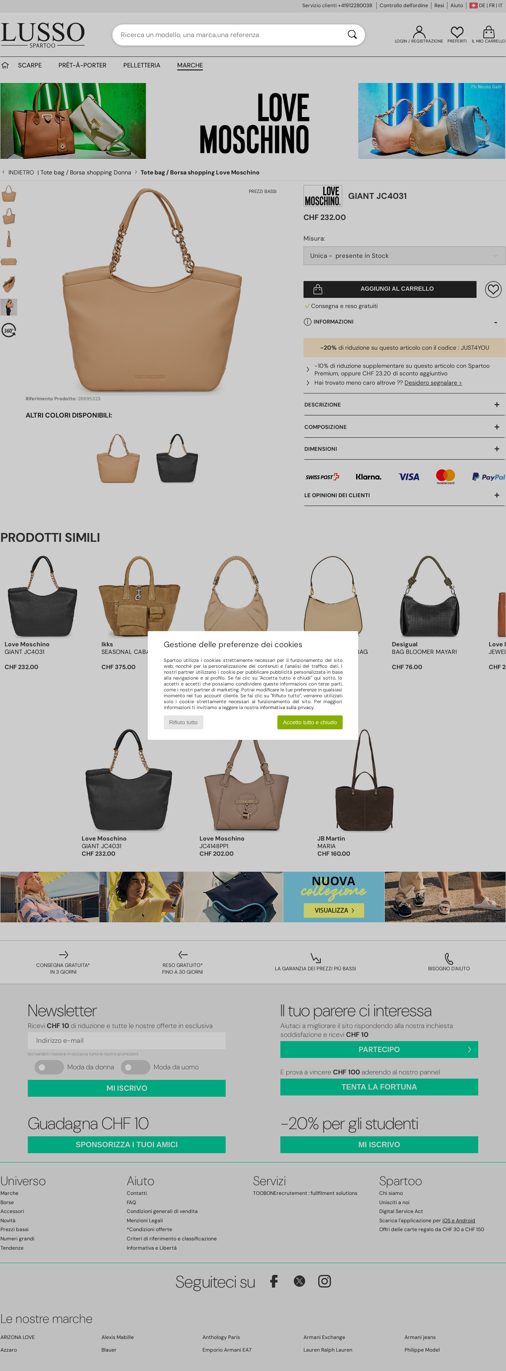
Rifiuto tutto (183, 722)
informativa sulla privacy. (287, 707)
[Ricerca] (352, 35)
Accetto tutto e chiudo (310, 722)
